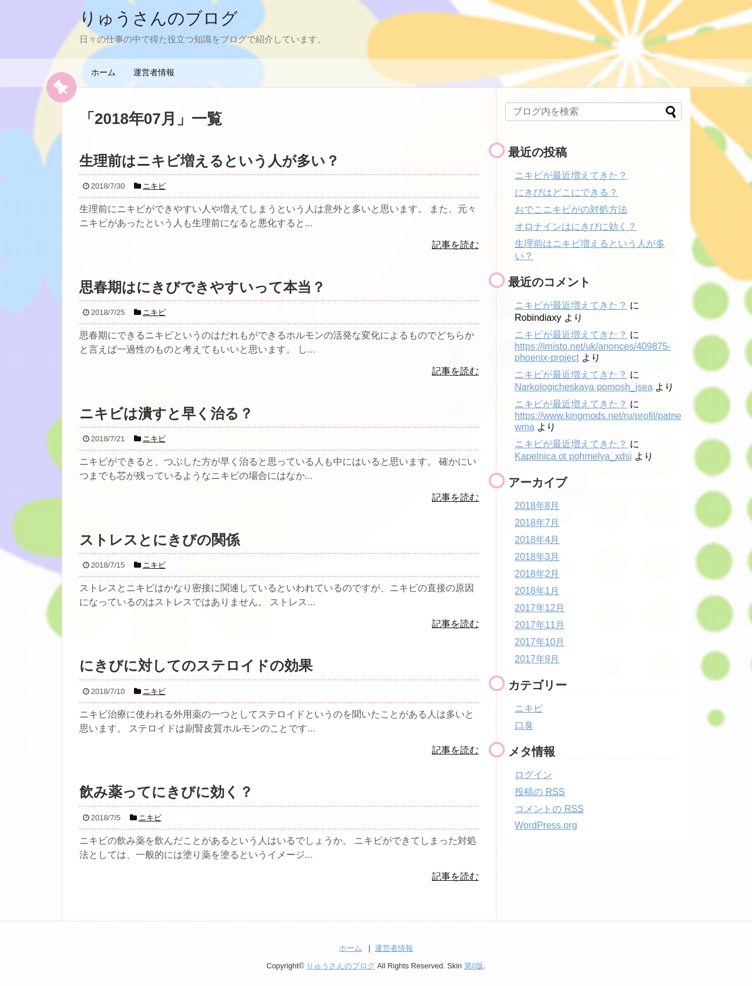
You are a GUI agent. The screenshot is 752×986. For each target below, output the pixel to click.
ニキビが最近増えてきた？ (571, 175)
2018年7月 (537, 523)
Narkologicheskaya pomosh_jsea (584, 387)
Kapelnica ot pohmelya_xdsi (573, 456)
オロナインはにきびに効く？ (576, 227)
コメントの (549, 809)
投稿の (540, 792)
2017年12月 (540, 608)
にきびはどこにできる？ (566, 192)
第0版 (474, 965)
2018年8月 (537, 506)
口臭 (524, 725)
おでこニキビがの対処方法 (571, 209)
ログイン (533, 775)
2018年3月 (537, 557)
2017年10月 (540, 642)
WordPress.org (546, 825)
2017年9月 (537, 659)
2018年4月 (537, 540)
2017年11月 (540, 625)
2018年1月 (537, 591)
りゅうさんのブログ (161, 18)
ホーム (103, 72)
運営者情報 (153, 72)
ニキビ (529, 708)
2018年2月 (537, 574)
